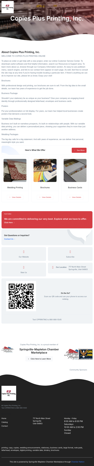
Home (3, 418)
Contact (4, 426)
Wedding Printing (15, 187)
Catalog (4, 422)
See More (79, 150)
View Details (15, 197)
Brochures (45, 187)
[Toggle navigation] (90, 7)
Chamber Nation (77, 462)
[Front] (8, 7)
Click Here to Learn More (39, 359)
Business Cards (75, 187)
